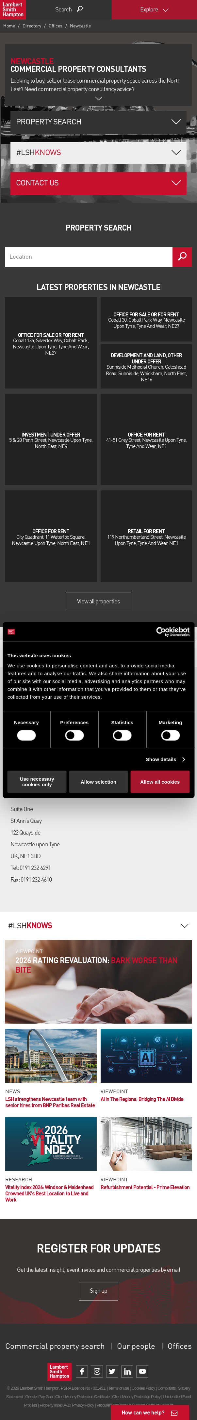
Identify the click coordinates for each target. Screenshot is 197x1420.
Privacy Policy (83, 1405)
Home (9, 26)
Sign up (98, 1291)
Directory (32, 26)
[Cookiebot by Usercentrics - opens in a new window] (160, 632)
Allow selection (98, 782)
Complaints (166, 1388)
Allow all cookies (160, 782)
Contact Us (37, 183)
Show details (161, 759)
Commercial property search (55, 1347)
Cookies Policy (143, 1388)
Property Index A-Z (54, 1405)
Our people (136, 1347)
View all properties (98, 602)
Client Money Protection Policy (136, 1396)
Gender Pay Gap (39, 1396)
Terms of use (118, 1388)
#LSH (38, 153)
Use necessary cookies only (37, 781)
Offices (55, 26)
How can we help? (143, 1412)
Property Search (48, 122)
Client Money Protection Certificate (82, 1396)
